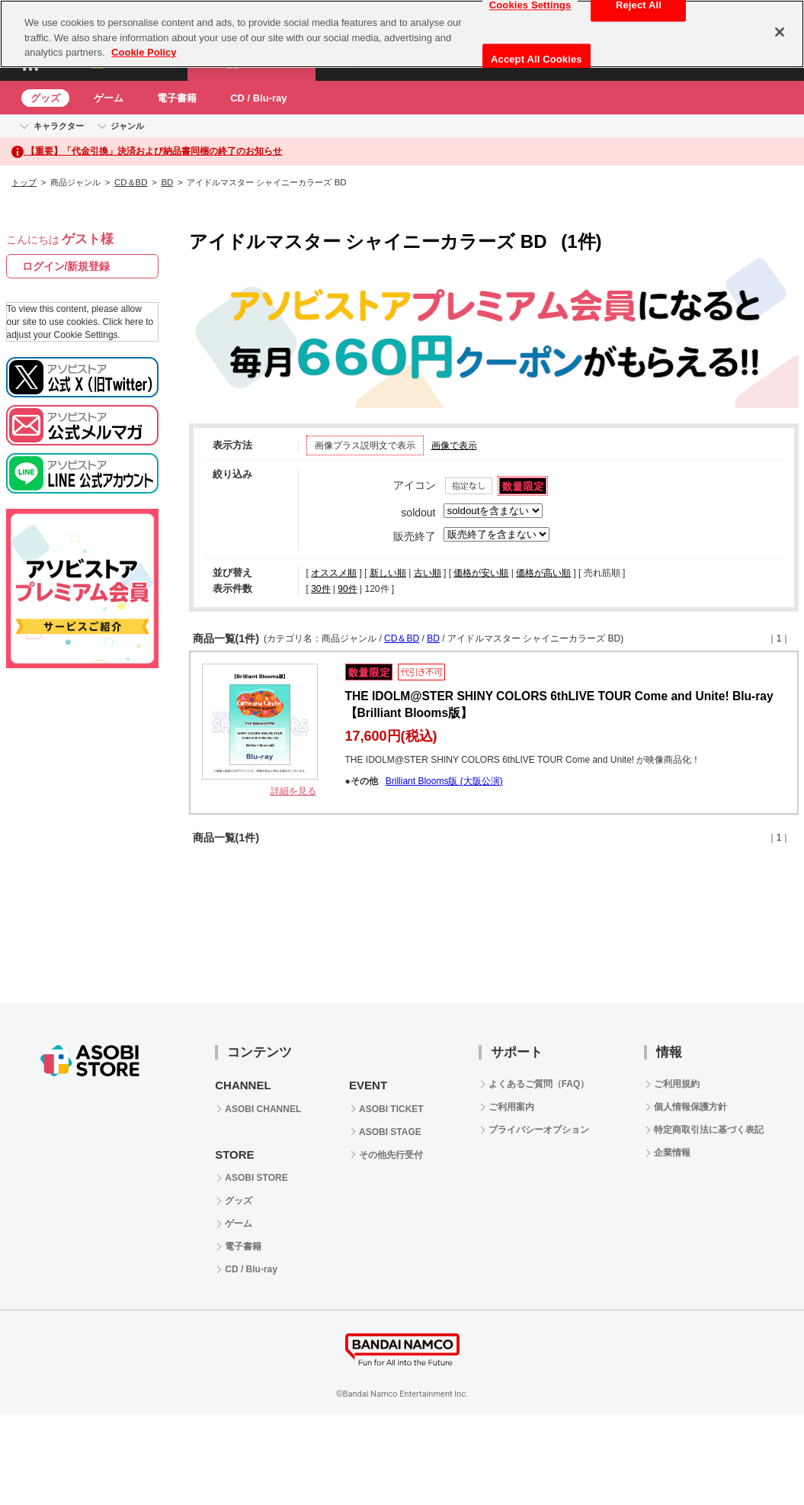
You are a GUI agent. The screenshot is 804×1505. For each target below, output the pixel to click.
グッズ (45, 98)
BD (167, 182)
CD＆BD (130, 182)
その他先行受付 (391, 1155)
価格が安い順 (480, 573)
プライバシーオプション (538, 1129)
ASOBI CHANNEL (263, 1109)
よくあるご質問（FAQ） (539, 1084)
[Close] (779, 32)
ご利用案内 (511, 1106)
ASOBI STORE (256, 1177)
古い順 (427, 573)
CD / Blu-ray (258, 98)
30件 (320, 589)
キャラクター (59, 125)
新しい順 (388, 573)
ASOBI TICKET (391, 1109)
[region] (402, 34)
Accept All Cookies (536, 59)
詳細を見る (293, 791)
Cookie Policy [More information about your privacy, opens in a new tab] (143, 52)
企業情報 (672, 1152)
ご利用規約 (677, 1084)
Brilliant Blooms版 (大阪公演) (444, 781)
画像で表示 (454, 445)
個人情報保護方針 (690, 1106)
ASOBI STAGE (390, 1132)
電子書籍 (177, 98)
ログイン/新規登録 (66, 266)
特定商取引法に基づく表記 (709, 1129)
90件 (347, 589)
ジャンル (127, 125)
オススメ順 (334, 573)
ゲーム (108, 98)
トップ (24, 182)
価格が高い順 (543, 573)
